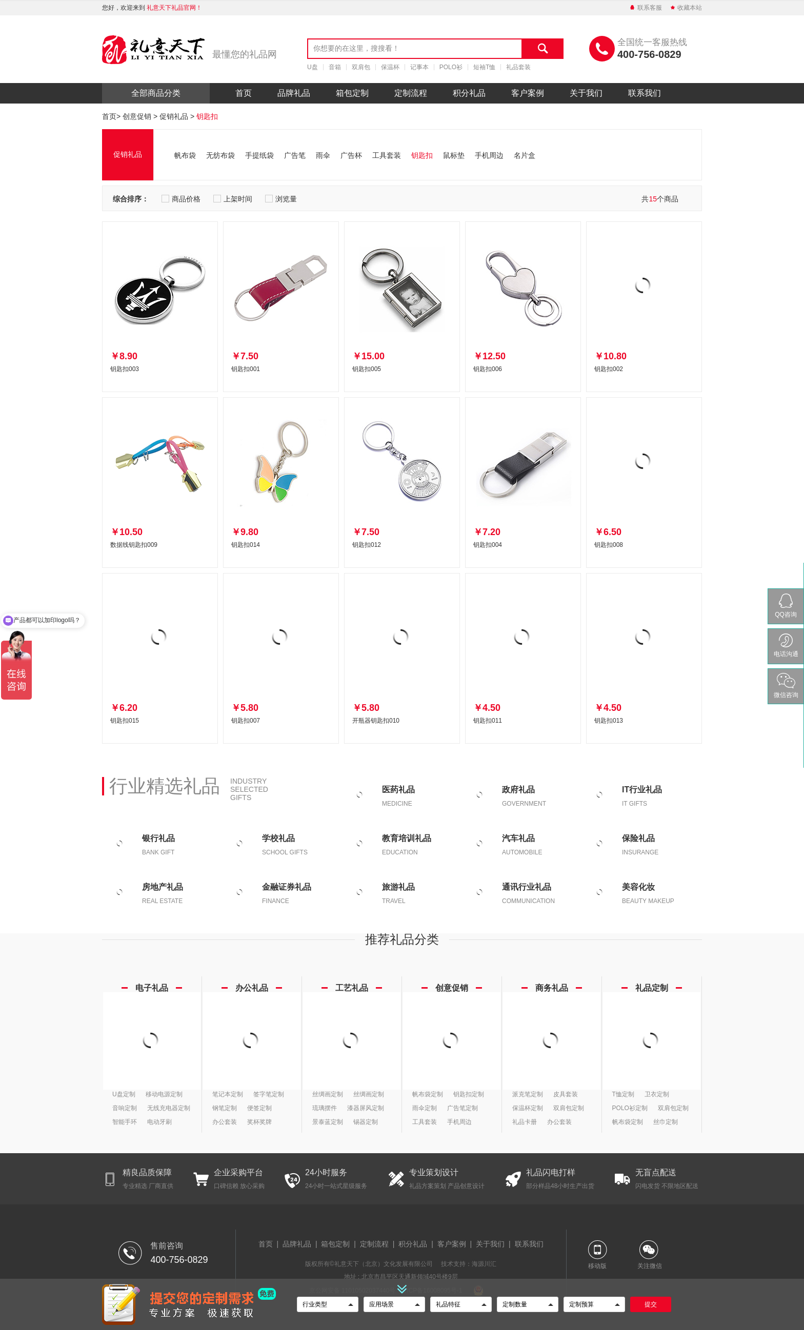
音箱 (335, 67)
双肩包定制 (568, 1108)
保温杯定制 (527, 1108)
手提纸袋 (259, 155)
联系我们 (644, 93)
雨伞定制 (424, 1108)
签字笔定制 (268, 1094)
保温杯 (390, 67)
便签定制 (259, 1108)
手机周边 (489, 155)
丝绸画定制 (327, 1094)
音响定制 (124, 1108)
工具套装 (386, 155)
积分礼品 (469, 93)
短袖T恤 (484, 67)
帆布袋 (185, 155)
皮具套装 (565, 1094)
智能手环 (124, 1122)
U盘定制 (123, 1094)
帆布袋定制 (427, 1094)
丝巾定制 (665, 1122)
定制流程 (410, 93)
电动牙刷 (159, 1122)
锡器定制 (365, 1122)
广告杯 (351, 155)
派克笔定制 (527, 1094)
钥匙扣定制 (468, 1094)
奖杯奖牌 (259, 1122)
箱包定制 (352, 93)
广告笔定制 (462, 1108)
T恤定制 (623, 1094)
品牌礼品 (293, 93)
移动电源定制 (164, 1094)
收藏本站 (686, 7)
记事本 (419, 67)
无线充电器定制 (168, 1108)
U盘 (312, 67)
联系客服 (645, 7)
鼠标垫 (454, 155)
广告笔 (295, 155)
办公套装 (224, 1122)
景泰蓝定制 (327, 1122)
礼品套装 (518, 67)
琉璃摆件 (324, 1108)
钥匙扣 (207, 116)
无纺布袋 (220, 155)
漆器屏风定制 (365, 1108)
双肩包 (361, 67)
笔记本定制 (227, 1094)
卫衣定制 (657, 1094)
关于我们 (586, 93)
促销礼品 (173, 116)
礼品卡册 (524, 1122)
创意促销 (137, 116)
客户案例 (527, 93)
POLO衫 (451, 67)
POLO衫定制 (630, 1108)
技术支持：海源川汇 (468, 1263)
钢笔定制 (224, 1108)
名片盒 (524, 155)
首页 (243, 93)
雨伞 (323, 155)
